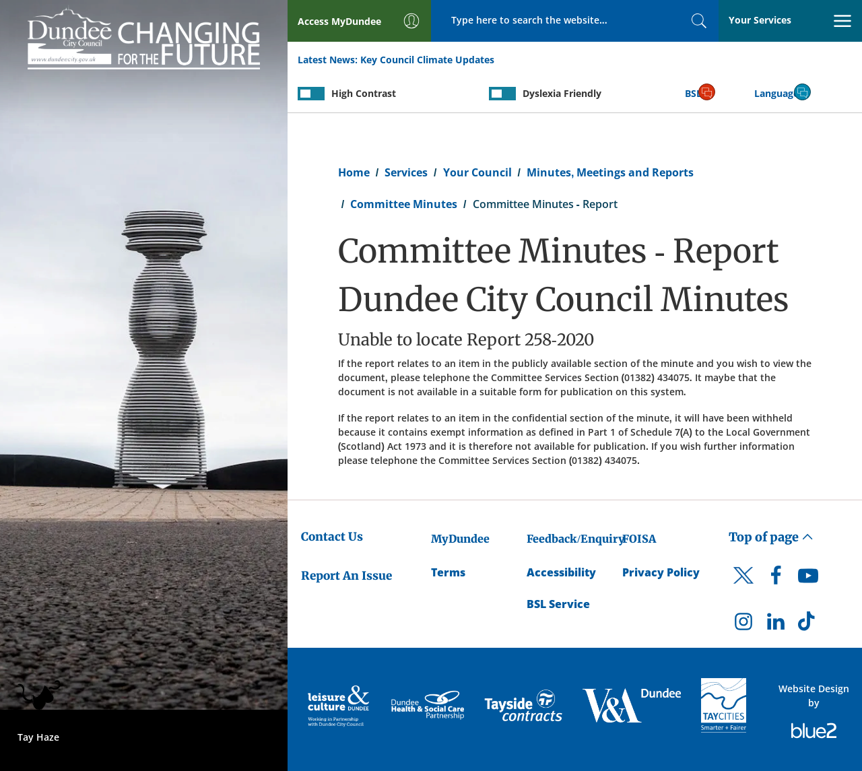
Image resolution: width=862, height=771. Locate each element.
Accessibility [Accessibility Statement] (561, 572)
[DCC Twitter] (743, 587)
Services (406, 172)
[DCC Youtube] (808, 579)
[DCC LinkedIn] (776, 624)
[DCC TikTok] (808, 624)
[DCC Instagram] (743, 624)
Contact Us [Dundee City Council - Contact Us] (332, 536)
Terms (448, 572)
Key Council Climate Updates (427, 59)
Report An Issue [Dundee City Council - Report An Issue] (346, 575)
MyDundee (460, 538)
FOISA (639, 538)
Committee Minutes (403, 204)
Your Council (477, 172)
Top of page (771, 537)
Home (354, 172)
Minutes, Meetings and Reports (610, 172)
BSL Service (558, 604)
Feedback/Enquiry (575, 538)
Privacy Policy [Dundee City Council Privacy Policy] (661, 572)
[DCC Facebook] (776, 579)
